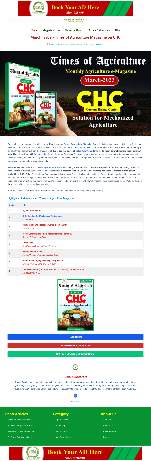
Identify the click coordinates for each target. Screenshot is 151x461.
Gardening (60, 425)
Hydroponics (61, 431)
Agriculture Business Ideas (19, 419)
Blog (117, 30)
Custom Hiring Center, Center (47, 154)
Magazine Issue (51, 30)
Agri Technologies (63, 437)
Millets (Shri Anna (83, 151)
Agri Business (61, 419)
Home (34, 30)
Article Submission (99, 30)
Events (106, 437)
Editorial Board (74, 30)
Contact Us (108, 425)
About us (107, 419)
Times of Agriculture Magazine (78, 144)
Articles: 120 (75, 401)
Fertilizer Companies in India (20, 425)
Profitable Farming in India (20, 437)
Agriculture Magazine (95, 44)
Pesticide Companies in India (21, 431)
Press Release (109, 431)
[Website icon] (75, 396)
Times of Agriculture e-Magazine (50, 167)
